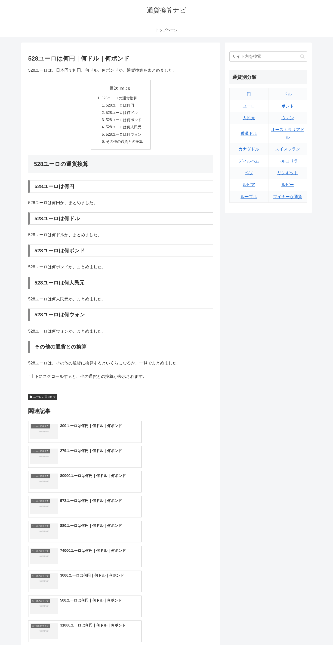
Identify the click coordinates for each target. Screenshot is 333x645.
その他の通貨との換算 (124, 143)
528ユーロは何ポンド (124, 121)
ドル (288, 94)
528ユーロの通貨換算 (119, 98)
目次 (114, 88)
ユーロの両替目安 (43, 398)
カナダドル (248, 149)
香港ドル (248, 133)
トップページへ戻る (255, 631)
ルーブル (248, 196)
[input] (268, 56)
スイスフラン (287, 149)
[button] (302, 56)
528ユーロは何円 (120, 106)
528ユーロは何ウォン (124, 136)
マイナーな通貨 (287, 196)
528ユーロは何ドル (122, 113)
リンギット (287, 173)
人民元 (249, 118)
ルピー (287, 184)
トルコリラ (287, 161)
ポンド (287, 106)
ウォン (287, 118)
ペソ (249, 173)
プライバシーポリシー (291, 631)
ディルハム (248, 161)
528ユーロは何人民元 (124, 128)
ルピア (249, 184)
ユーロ (249, 106)
